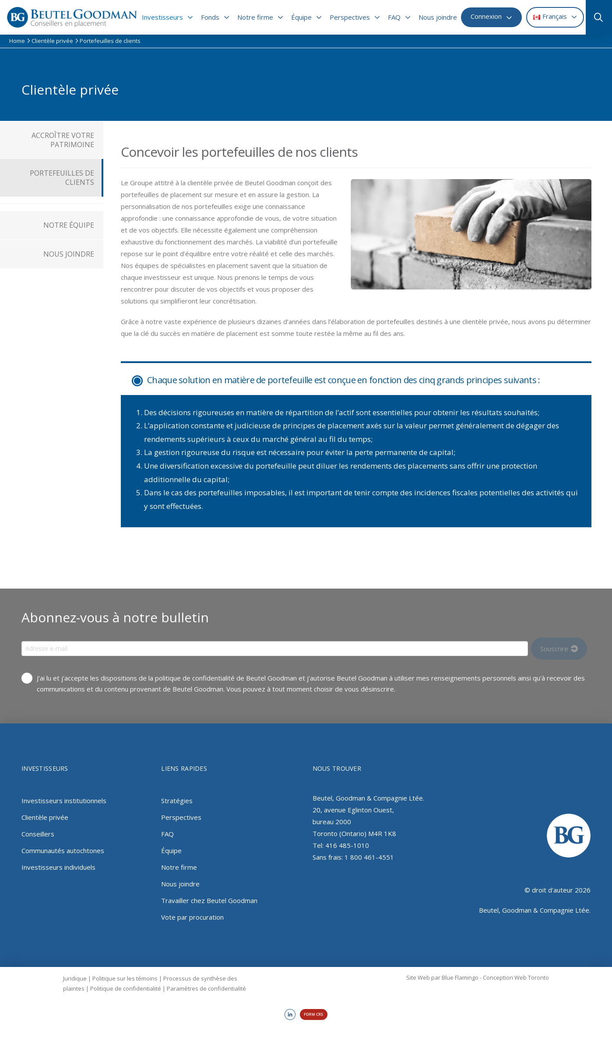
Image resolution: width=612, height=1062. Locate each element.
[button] (598, 17)
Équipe (171, 850)
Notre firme (179, 867)
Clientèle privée (44, 817)
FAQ (167, 833)
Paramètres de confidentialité (206, 988)
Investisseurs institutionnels (63, 800)
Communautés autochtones (62, 850)
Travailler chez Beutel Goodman (209, 900)
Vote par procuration (192, 917)
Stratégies (177, 800)
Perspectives (181, 817)
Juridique (75, 978)
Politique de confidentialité (125, 988)
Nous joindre (180, 883)
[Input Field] (274, 648)
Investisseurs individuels (58, 867)
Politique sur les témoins (125, 978)
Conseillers (37, 833)
